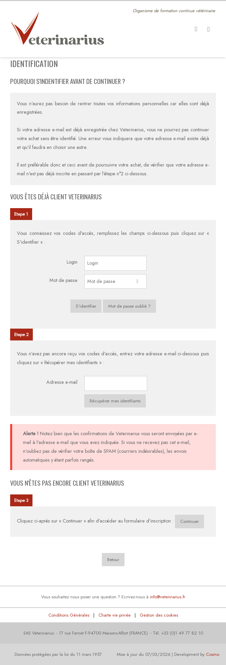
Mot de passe (63, 280)
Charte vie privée (114, 615)
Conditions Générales (68, 615)
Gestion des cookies (159, 615)
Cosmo (212, 654)
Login (72, 262)
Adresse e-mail (61, 382)
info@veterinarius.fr (167, 597)
